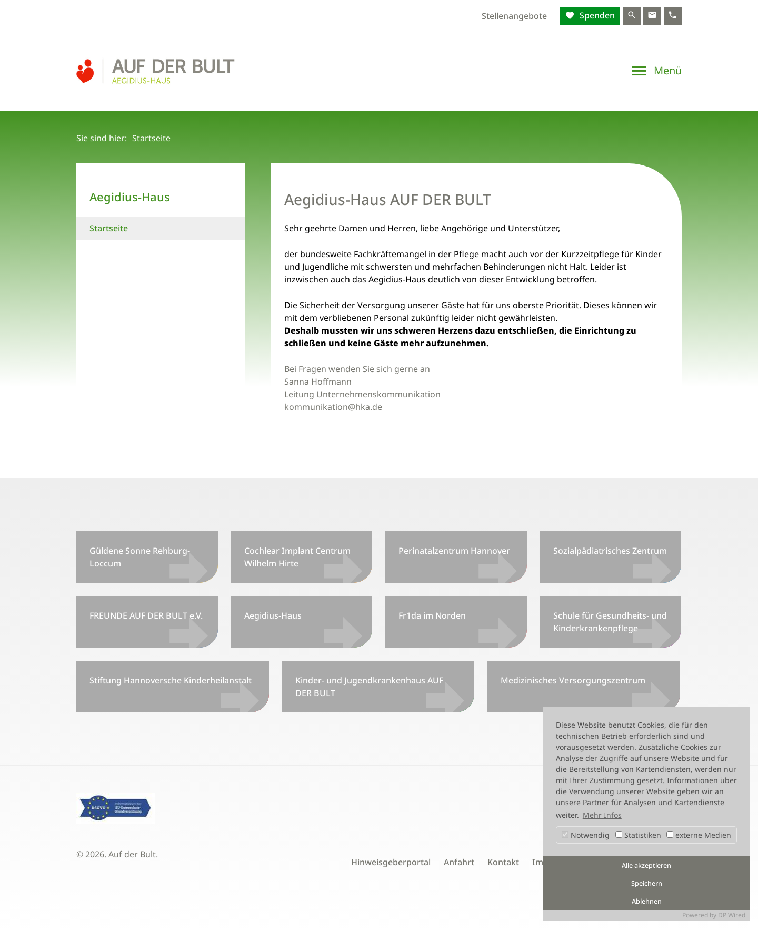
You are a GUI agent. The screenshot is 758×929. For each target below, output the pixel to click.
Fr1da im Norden (432, 615)
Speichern (646, 883)
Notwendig (586, 835)
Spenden (596, 15)
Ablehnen (647, 901)
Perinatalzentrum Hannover (454, 550)
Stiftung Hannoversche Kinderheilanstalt (170, 680)
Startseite (108, 228)
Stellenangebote (514, 16)
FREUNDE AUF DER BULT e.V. (146, 615)
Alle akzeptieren (646, 865)
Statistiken (638, 835)
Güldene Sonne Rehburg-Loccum (139, 557)
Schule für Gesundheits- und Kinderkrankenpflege (610, 622)
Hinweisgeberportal (391, 862)
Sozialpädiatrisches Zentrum (610, 550)
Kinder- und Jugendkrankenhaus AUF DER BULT (369, 686)
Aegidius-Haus (273, 615)
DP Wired (731, 915)
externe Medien (698, 835)
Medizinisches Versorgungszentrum (573, 680)
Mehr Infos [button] (602, 815)
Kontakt (503, 862)
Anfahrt (459, 862)
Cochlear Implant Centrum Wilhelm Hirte (297, 557)
